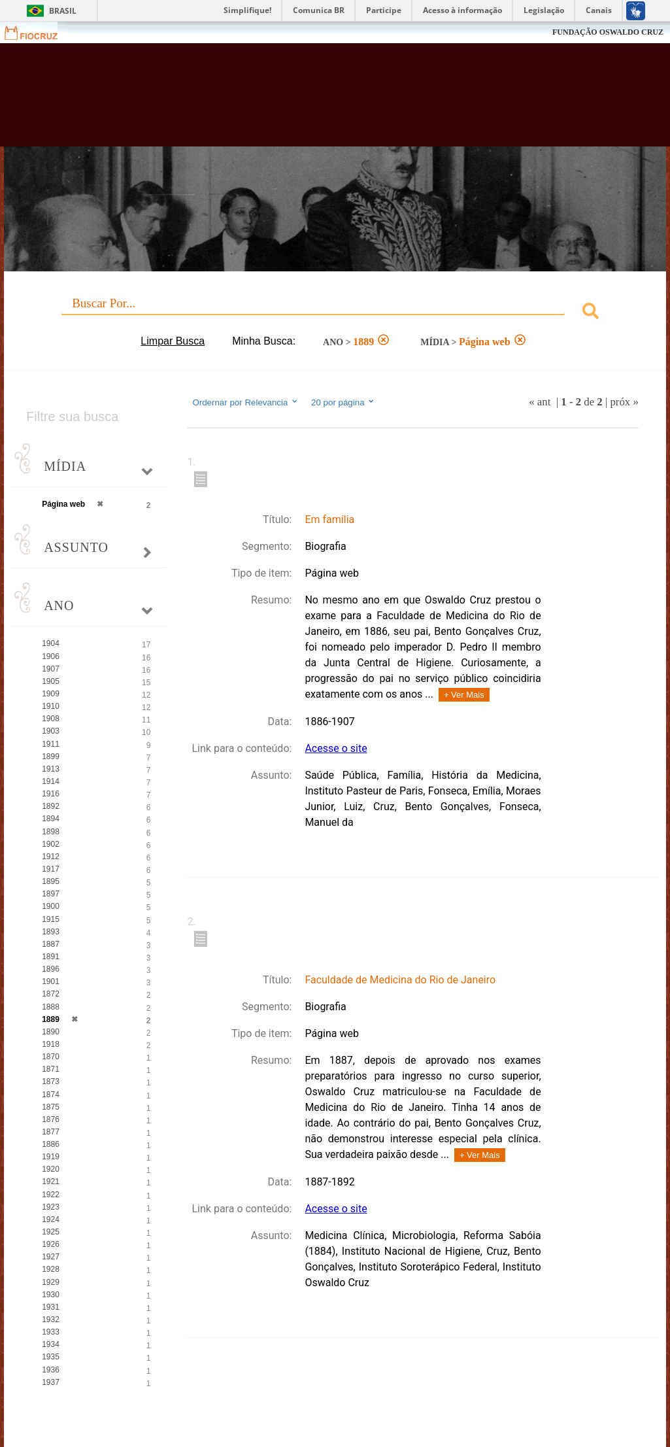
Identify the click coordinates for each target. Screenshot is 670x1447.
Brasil (62, 10)
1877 (50, 1131)
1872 (50, 993)
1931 (50, 1307)
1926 (50, 1244)
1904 (50, 643)
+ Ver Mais (464, 695)
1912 (50, 856)
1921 (50, 1181)
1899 (50, 756)
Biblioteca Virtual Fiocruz (299, 101)
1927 (50, 1256)
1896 (50, 969)
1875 (50, 1107)
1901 (50, 981)
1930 (50, 1294)
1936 (50, 1369)
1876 (50, 1119)
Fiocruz (39, 32)
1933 (50, 1331)
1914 (50, 781)
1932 (50, 1319)
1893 (50, 931)
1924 (50, 1219)
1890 (50, 1031)
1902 (50, 844)
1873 (50, 1081)
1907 (50, 668)
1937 (50, 1382)
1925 (50, 1231)
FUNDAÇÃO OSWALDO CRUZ (607, 32)
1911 (50, 744)
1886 (50, 1144)
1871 (50, 1069)
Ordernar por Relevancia (245, 402)
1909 (50, 693)
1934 (50, 1344)
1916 (50, 793)
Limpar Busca (173, 341)
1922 (50, 1194)
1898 (50, 831)
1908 (50, 718)
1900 (50, 906)
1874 (50, 1094)
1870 (50, 1056)
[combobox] (335, 312)
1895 (50, 881)
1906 (50, 656)
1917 (50, 869)
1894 (50, 818)
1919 (50, 1156)
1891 (50, 956)
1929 (50, 1282)
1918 (50, 1044)
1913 (50, 769)
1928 (50, 1269)
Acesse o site (336, 748)
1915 (50, 919)
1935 (50, 1356)
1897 (50, 893)
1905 (50, 681)
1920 (50, 1169)
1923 (50, 1207)
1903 (50, 731)
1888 (50, 1007)
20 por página (343, 402)
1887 (50, 944)
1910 (50, 706)
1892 (50, 806)
